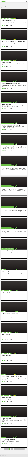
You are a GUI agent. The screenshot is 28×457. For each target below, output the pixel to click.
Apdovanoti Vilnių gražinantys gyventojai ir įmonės (11, 83)
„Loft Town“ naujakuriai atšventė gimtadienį (10, 313)
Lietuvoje (3, 39)
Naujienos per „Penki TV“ (6, 60)
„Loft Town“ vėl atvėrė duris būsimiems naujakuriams (11, 250)
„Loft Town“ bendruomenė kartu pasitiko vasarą (11, 125)
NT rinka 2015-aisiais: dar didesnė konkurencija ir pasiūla (12, 376)
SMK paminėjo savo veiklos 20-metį (8, 439)
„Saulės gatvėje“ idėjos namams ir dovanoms (10, 271)
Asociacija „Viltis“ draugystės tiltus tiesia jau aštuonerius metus (13, 41)
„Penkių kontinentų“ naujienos (7, 18)
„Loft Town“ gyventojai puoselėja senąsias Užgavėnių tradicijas (13, 146)
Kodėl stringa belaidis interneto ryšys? (9, 20)
